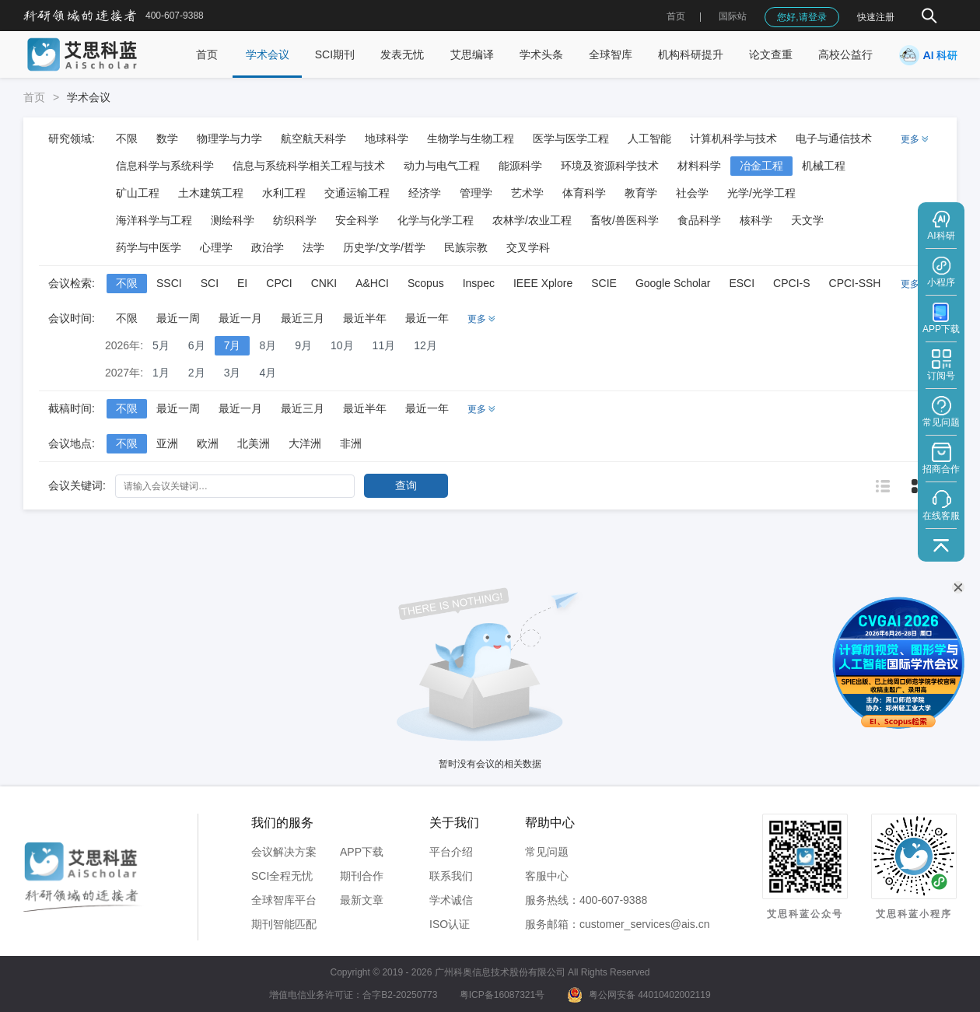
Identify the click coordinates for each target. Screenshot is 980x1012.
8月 (267, 345)
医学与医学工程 (571, 138)
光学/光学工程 (761, 193)
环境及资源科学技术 (610, 165)
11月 (384, 345)
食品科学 (699, 220)
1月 (161, 372)
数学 (167, 138)
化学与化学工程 (435, 220)
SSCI (169, 283)
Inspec (479, 283)
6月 (196, 345)
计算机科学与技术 (733, 138)
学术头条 (541, 54)
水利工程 (284, 193)
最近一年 (427, 318)
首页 (676, 16)
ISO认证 (449, 924)
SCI (210, 283)
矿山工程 (137, 193)
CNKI (324, 283)
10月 (342, 345)
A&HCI (372, 283)
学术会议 (267, 54)
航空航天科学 (313, 138)
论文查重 (771, 54)
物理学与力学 (229, 138)
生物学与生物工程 (470, 138)
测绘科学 (232, 220)
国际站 (733, 16)
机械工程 (823, 165)
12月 (425, 345)
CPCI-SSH (855, 283)
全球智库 (610, 54)
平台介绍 (451, 852)
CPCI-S (791, 283)
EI (242, 283)
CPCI (279, 283)
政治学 (267, 247)
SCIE (604, 283)
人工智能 (649, 138)
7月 (232, 345)
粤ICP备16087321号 (502, 994)
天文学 (807, 220)
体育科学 (584, 193)
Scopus (426, 283)
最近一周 (178, 318)
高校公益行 (845, 54)
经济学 (424, 193)
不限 (127, 138)
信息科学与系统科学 (165, 165)
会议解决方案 (284, 852)
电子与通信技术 (834, 138)
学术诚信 (451, 900)
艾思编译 (472, 54)
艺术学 (527, 193)
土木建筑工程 (210, 193)
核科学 (756, 220)
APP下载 (361, 852)
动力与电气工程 (442, 165)
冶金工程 (761, 165)
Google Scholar (673, 283)
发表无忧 (402, 54)
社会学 (692, 193)
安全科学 (357, 220)
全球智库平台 (284, 900)
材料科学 (699, 165)
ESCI (741, 283)
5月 (161, 345)
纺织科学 (295, 220)
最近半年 (365, 318)
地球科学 (386, 138)
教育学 (641, 193)
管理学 (476, 193)
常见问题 (547, 852)
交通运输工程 (357, 193)
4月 (267, 372)
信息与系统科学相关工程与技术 (309, 165)
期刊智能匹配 (284, 924)
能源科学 (520, 165)
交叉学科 (528, 247)
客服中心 (547, 876)
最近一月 (240, 318)
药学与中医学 (148, 247)
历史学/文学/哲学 (384, 247)
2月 (196, 372)
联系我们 (451, 876)
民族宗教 (466, 247)
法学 (313, 247)
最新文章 (361, 900)
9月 (303, 345)
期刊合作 (361, 876)
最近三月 (302, 318)
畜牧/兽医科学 (624, 220)
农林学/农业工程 (532, 220)
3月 (232, 372)
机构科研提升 (690, 54)
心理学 (216, 247)
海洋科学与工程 (154, 220)
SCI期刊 (335, 54)
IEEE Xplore (542, 283)
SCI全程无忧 (282, 876)
